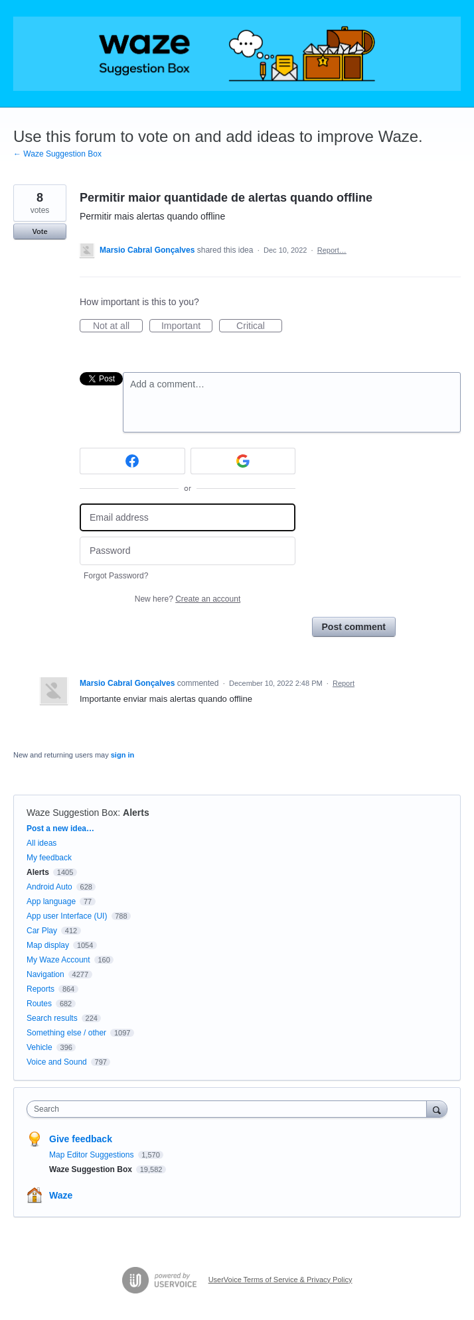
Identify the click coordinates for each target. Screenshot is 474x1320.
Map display (48, 945)
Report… (332, 250)
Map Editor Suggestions (92, 1154)
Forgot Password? (116, 575)
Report (344, 683)
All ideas (41, 843)
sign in (122, 755)
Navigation (45, 974)
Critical (259, 326)
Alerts (136, 812)
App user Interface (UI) (67, 916)
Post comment (354, 627)
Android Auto (49, 886)
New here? (187, 599)
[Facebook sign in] (132, 461)
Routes (39, 1003)
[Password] (187, 551)
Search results (52, 1018)
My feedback (49, 857)
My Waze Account (58, 959)
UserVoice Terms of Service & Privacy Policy (280, 1280)
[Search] (436, 1108)
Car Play (42, 930)
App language (51, 901)
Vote (39, 231)
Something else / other (66, 1032)
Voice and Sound (57, 1062)
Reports (40, 989)
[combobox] (229, 1109)
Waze (60, 1195)
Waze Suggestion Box (72, 812)
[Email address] (187, 517)
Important (186, 326)
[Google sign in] (243, 461)
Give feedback (80, 1139)
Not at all (118, 326)
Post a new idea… (60, 828)
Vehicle (39, 1047)
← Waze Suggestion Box (57, 154)
